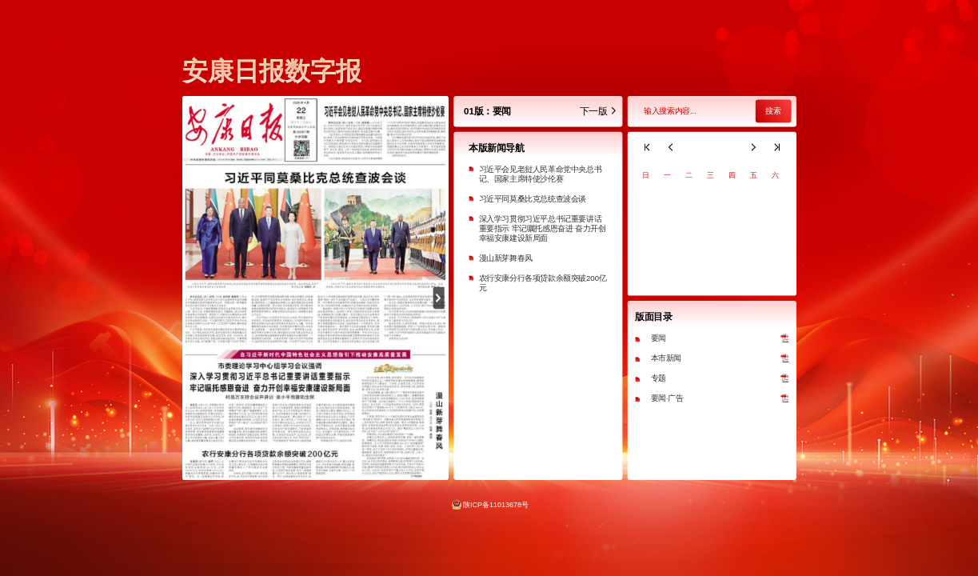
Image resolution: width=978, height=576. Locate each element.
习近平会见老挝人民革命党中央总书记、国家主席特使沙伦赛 (539, 174)
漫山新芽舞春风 (505, 258)
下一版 (598, 111)
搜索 (772, 111)
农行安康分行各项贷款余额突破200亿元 (542, 283)
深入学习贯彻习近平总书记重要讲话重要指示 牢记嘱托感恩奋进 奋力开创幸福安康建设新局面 (541, 228)
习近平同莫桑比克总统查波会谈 (531, 198)
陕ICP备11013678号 (496, 504)
